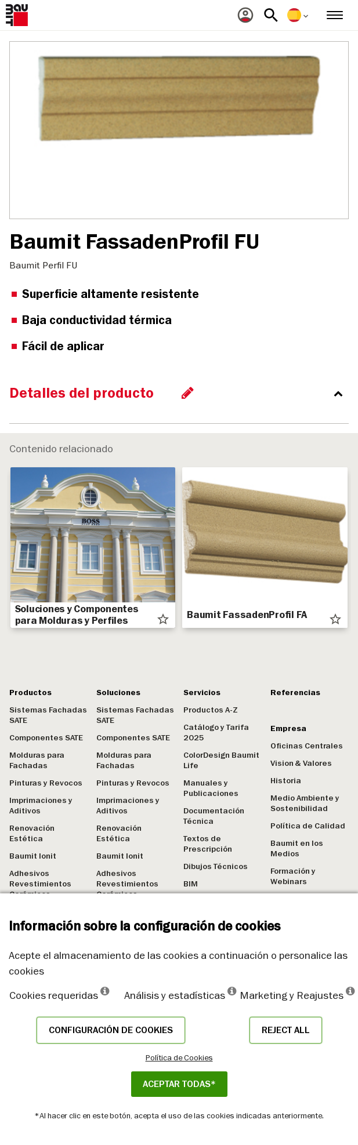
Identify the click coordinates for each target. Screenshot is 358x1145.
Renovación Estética (32, 833)
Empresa (288, 728)
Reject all (286, 1030)
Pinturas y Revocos (45, 783)
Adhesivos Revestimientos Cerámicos (40, 883)
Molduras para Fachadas (36, 760)
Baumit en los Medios (296, 848)
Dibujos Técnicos (215, 866)
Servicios (201, 692)
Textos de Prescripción (207, 844)
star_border (163, 619)
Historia (285, 781)
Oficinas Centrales (306, 746)
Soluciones (118, 692)
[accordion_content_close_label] (182, 393)
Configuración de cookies (111, 1030)
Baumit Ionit (32, 856)
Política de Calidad (307, 826)
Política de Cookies (179, 1057)
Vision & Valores (301, 763)
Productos (30, 692)
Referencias (295, 692)
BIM (190, 884)
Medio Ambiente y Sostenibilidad (304, 803)
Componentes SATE (46, 738)
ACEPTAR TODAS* (179, 1084)
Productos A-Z (210, 710)
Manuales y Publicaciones (210, 788)
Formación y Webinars (293, 876)
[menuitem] (245, 15)
